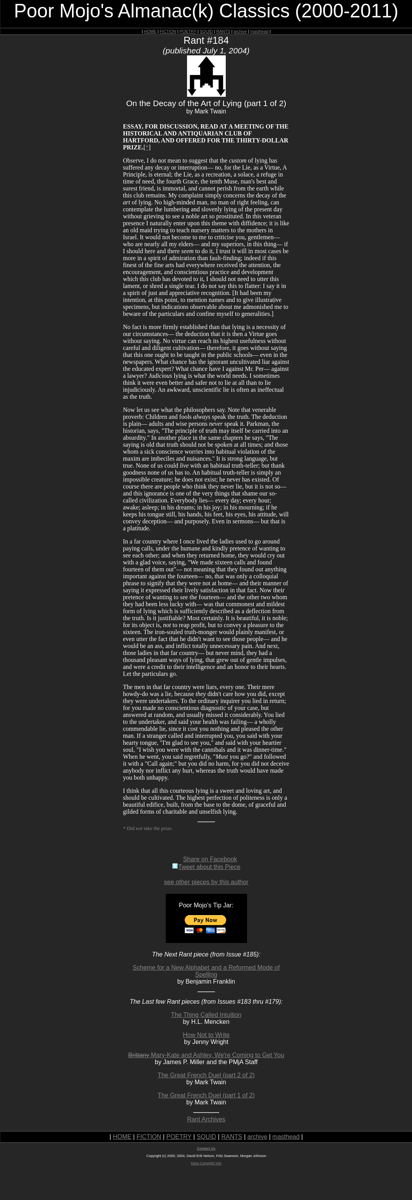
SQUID (206, 31)
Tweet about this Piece (206, 867)
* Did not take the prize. (148, 828)
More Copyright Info (206, 1163)
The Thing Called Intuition (206, 1014)
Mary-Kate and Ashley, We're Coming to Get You (206, 1055)
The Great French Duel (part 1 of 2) (206, 1095)
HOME (150, 31)
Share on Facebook (210, 859)
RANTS (223, 31)
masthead (259, 31)
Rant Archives (206, 1119)
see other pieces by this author (206, 882)
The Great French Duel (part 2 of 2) (206, 1075)
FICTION (168, 31)
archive (240, 31)
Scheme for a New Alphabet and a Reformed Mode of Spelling (206, 971)
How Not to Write (206, 1035)
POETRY (188, 31)
